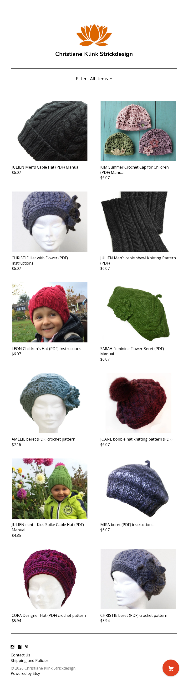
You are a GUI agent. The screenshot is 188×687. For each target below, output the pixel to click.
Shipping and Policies (30, 660)
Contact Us (20, 655)
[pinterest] (27, 647)
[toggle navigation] (174, 31)
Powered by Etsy (25, 673)
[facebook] (19, 647)
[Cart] (171, 668)
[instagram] (12, 647)
